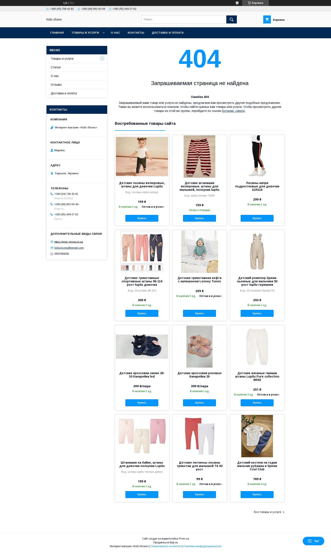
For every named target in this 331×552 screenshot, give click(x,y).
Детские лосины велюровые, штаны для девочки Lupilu (142, 184)
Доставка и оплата (168, 32)
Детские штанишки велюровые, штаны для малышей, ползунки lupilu (199, 186)
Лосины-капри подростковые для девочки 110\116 (257, 186)
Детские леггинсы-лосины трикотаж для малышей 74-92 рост (199, 466)
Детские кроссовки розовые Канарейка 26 (200, 374)
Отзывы (56, 84)
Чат (313, 541)
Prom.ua (184, 538)
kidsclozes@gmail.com (69, 247)
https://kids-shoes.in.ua (68, 241)
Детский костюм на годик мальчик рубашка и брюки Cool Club (257, 466)
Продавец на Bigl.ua (165, 542)
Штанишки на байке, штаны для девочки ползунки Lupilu (142, 464)
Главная (57, 32)
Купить (141, 218)
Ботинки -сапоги (233, 111)
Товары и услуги (85, 32)
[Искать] (231, 19)
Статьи (56, 67)
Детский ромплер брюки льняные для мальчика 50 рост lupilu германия (257, 281)
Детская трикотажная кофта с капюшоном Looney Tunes (199, 279)
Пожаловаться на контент (166, 546)
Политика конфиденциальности (202, 546)
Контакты (136, 32)
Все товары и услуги (267, 512)
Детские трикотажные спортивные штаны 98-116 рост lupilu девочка (142, 281)
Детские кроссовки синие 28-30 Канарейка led (142, 374)
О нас (115, 32)
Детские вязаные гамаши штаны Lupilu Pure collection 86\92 (257, 376)
